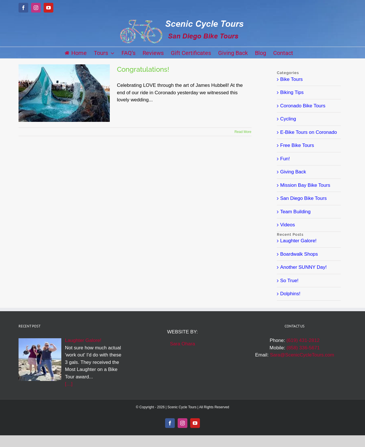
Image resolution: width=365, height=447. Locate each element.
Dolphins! (290, 293)
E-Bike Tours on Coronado (308, 132)
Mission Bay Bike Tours (305, 185)
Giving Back (293, 172)
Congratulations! (143, 69)
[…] (68, 384)
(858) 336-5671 (303, 347)
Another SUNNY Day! (303, 267)
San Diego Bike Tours (303, 198)
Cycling (288, 119)
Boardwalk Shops (299, 254)
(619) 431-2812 (302, 340)
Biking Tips (292, 92)
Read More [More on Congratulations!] (242, 132)
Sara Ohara (182, 343)
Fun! (285, 158)
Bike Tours (291, 79)
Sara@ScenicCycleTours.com (302, 355)
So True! (289, 280)
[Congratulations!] (64, 93)
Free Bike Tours (297, 145)
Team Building (295, 211)
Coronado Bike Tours (302, 105)
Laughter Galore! (298, 240)
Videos (287, 224)
